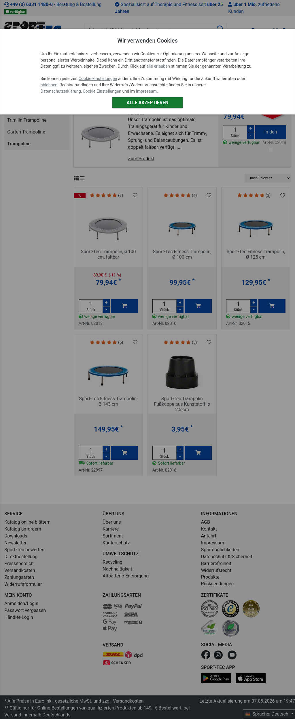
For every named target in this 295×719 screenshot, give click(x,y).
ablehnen (49, 85)
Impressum (146, 91)
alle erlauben (158, 66)
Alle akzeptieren (147, 102)
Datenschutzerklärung (61, 91)
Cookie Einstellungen (98, 78)
